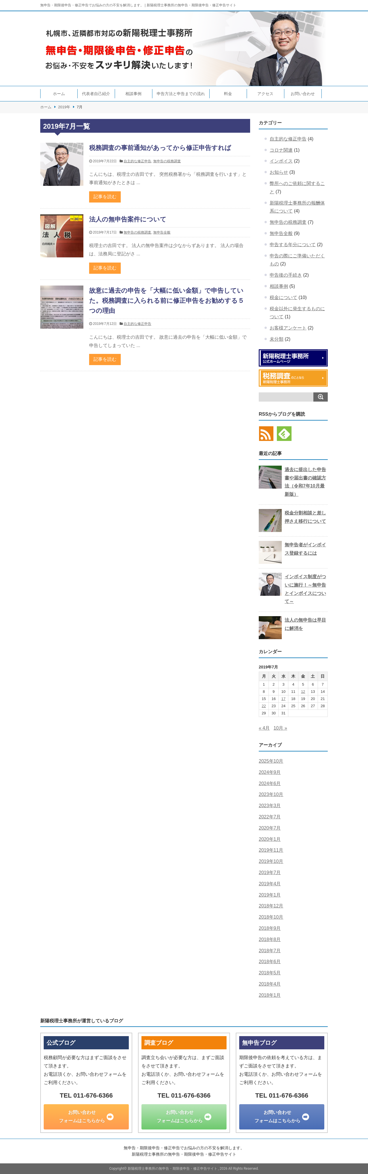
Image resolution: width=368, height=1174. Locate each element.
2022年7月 (270, 816)
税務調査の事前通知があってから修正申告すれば (160, 147)
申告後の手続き (286, 275)
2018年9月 (270, 928)
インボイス (281, 161)
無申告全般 (161, 232)
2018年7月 (270, 950)
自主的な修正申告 (137, 161)
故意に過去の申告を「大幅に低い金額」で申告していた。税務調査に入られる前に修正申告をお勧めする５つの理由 (166, 300)
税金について (283, 297)
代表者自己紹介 (96, 93)
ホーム (59, 93)
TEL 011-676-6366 (86, 1095)
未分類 (276, 339)
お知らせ (279, 172)
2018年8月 (270, 939)
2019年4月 (270, 883)
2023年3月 (270, 805)
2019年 (64, 107)
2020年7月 (270, 828)
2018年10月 (271, 917)
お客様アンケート (288, 327)
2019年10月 (271, 861)
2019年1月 (270, 894)
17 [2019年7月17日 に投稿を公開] (283, 699)
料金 (228, 93)
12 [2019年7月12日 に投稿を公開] (303, 691)
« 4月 (264, 728)
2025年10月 (271, 761)
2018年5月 (270, 972)
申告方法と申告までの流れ (181, 93)
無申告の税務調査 (167, 161)
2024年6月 (270, 783)
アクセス (265, 93)
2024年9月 (270, 772)
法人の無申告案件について (127, 219)
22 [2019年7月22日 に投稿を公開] (264, 706)
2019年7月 (270, 872)
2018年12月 (271, 905)
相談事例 (133, 93)
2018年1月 (270, 995)
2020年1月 (270, 839)
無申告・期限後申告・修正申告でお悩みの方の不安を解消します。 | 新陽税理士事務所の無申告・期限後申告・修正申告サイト (138, 5)
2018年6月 (270, 961)
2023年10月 (271, 794)
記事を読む (104, 196)
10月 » (280, 728)
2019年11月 (271, 850)
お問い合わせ (303, 93)
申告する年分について (293, 244)
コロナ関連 (281, 150)
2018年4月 (270, 984)
